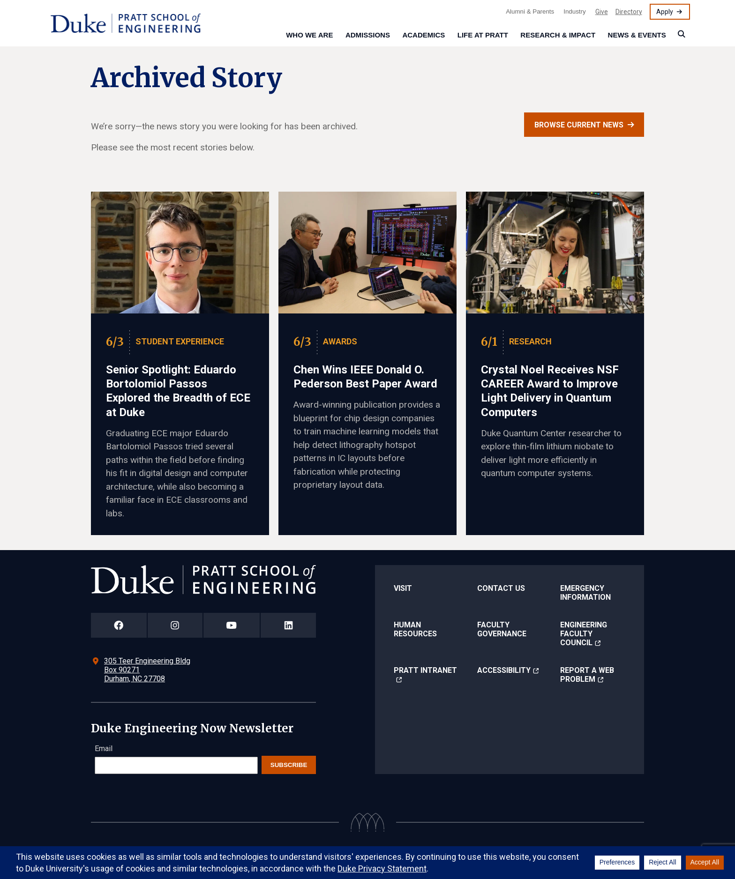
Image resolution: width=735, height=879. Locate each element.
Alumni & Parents (530, 11)
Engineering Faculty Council (583, 633)
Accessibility (504, 670)
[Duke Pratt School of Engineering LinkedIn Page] (288, 625)
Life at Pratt (483, 35)
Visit (403, 588)
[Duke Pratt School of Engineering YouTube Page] (231, 625)
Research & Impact (557, 35)
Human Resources (415, 629)
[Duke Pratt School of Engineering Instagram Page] (175, 625)
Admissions (367, 35)
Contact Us (501, 588)
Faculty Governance (501, 629)
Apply (664, 11)
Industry (574, 11)
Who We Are (309, 35)
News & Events (637, 35)
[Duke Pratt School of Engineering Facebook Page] (119, 625)
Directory (628, 11)
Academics (423, 35)
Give (601, 11)
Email (103, 748)
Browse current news (578, 124)
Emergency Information (585, 593)
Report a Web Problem (587, 675)
